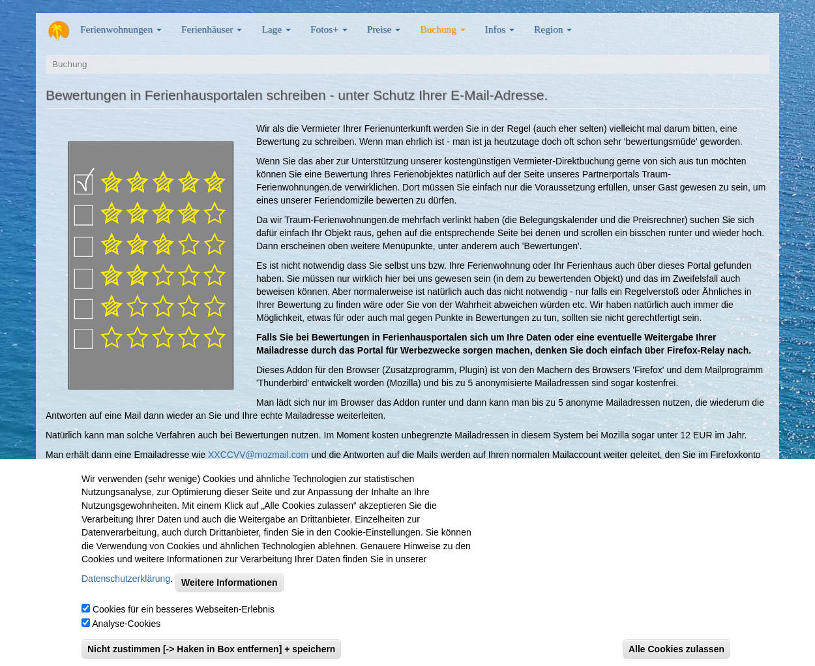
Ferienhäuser (211, 29)
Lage (276, 29)
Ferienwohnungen (121, 29)
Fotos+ (329, 29)
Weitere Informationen (229, 597)
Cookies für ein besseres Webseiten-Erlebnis (183, 623)
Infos (499, 29)
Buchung (442, 29)
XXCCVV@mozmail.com (258, 454)
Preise (383, 29)
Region (553, 29)
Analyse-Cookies (126, 638)
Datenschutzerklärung (126, 592)
